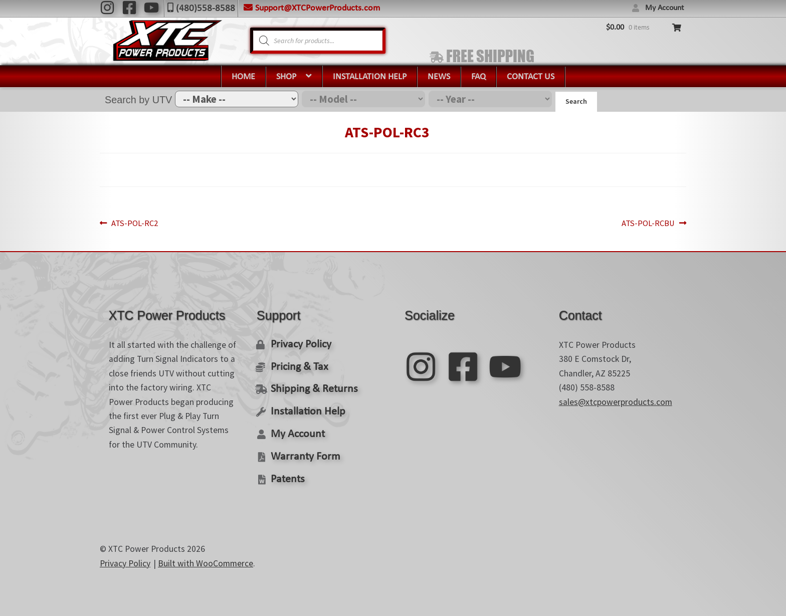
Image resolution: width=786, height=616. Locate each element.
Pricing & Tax (298, 363)
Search (576, 101)
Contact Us (530, 77)
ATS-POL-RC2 (136, 221)
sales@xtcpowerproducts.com (615, 399)
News (439, 77)
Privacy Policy (300, 341)
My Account (664, 8)
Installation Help (370, 77)
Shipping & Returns (311, 385)
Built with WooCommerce (205, 556)
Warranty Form (303, 450)
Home (243, 77)
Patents (287, 472)
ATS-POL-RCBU (646, 221)
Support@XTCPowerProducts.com (317, 8)
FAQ (478, 77)
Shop (286, 77)
